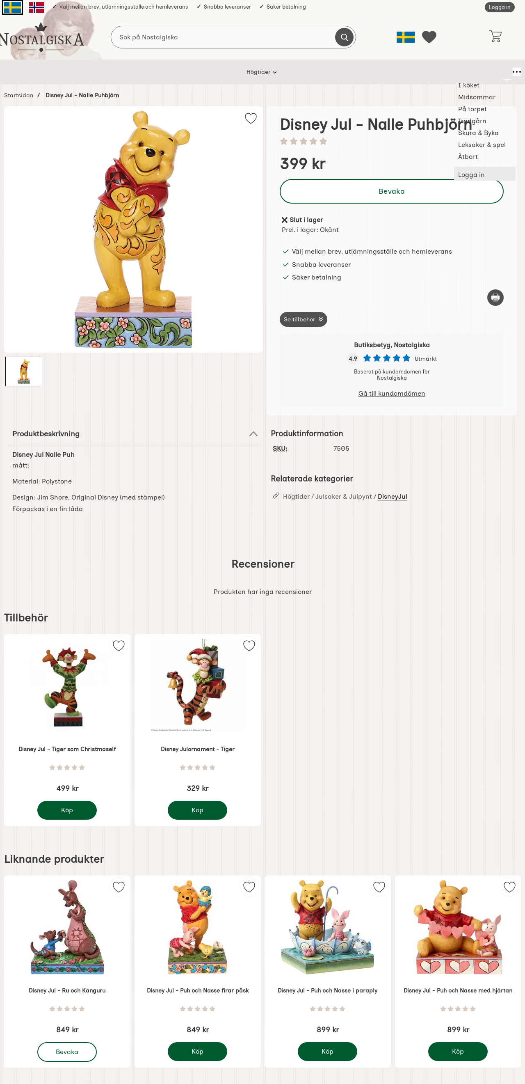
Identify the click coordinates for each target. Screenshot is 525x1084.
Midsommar (169, 72)
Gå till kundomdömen (391, 393)
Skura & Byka (305, 72)
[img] (250, 118)
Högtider (89, 72)
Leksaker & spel (360, 72)
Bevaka (392, 191)
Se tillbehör (299, 319)
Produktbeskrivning (135, 434)
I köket (127, 72)
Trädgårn (257, 72)
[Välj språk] (405, 37)
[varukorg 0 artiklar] (495, 37)
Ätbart (407, 72)
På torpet (215, 72)
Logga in (500, 7)
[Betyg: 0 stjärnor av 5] (392, 142)
